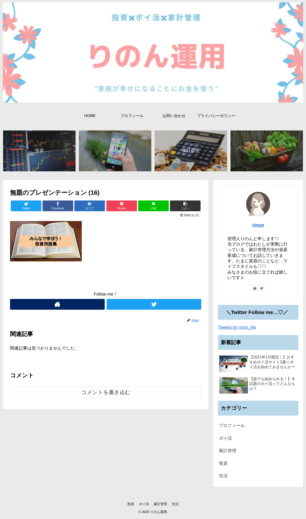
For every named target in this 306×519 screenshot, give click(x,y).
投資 (223, 463)
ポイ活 (225, 438)
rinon (258, 225)
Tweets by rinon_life (237, 327)
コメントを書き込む (105, 392)
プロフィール (232, 425)
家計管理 (227, 450)
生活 (223, 475)
